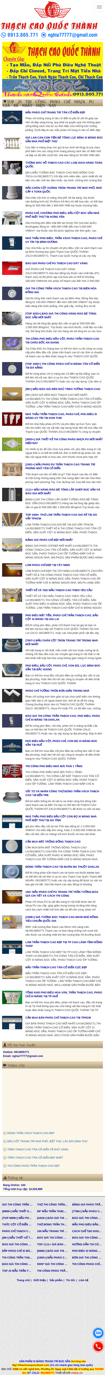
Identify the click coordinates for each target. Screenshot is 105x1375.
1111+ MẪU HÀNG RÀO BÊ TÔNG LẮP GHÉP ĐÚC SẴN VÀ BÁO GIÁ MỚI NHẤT (62, 491)
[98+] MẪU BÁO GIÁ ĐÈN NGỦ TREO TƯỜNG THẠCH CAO (62, 389)
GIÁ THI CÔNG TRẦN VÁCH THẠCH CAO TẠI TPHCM (17, 1204)
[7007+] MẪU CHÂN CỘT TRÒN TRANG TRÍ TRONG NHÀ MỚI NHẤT (61, 642)
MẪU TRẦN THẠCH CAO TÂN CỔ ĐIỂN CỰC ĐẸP (56, 967)
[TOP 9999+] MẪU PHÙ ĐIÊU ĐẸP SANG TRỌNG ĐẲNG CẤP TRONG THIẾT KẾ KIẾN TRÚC (17, 1218)
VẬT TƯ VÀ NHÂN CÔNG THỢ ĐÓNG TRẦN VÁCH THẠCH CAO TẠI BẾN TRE (62, 793)
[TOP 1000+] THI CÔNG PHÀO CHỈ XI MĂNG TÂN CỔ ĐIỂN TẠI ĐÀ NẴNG (62, 365)
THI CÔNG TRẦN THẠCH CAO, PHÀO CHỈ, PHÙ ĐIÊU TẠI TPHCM (17, 1257)
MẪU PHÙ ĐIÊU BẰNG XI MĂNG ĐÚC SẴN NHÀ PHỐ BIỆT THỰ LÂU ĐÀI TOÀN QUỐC (87, 1224)
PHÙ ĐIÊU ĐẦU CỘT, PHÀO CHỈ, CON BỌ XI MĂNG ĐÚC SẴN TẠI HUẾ (61, 743)
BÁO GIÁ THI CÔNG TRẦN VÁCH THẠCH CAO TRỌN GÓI (87, 1218)
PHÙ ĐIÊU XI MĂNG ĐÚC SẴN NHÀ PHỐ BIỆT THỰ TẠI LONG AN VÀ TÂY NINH (87, 1250)
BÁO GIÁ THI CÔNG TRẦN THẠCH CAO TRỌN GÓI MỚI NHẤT (17, 1244)
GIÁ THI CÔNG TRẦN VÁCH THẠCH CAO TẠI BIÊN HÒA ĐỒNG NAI (60, 290)
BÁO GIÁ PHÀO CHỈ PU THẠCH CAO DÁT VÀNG (56, 263)
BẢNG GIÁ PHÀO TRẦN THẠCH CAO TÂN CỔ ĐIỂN (87, 1204)
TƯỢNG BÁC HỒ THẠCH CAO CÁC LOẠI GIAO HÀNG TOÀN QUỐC (63, 164)
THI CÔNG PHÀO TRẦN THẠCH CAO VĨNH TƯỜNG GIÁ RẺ (52, 1270)
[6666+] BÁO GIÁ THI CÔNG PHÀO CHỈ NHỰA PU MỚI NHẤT (52, 1250)
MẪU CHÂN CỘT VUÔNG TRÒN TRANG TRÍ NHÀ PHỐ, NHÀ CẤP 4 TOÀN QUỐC (63, 189)
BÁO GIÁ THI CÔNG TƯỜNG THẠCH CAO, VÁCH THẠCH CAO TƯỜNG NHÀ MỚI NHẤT (52, 1237)
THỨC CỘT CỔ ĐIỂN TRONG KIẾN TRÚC (17, 1224)
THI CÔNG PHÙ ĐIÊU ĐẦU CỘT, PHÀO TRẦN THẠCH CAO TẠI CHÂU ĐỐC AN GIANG (62, 340)
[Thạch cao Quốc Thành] (99, 7)
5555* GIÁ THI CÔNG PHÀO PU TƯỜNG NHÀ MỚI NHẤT (52, 1264)
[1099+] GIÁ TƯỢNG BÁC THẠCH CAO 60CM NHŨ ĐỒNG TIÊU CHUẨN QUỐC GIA (61, 919)
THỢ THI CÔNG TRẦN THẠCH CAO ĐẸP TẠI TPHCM (52, 1204)
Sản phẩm (55, 1280)
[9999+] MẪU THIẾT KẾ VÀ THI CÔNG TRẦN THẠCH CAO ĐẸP (17, 1211)
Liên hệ (83, 1280)
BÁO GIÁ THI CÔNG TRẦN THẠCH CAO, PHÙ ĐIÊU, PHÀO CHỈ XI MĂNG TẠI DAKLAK (62, 717)
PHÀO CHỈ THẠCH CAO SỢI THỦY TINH (17, 1231)
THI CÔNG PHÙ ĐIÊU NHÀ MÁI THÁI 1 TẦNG (53, 766)
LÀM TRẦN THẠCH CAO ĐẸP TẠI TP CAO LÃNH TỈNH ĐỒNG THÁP (63, 944)
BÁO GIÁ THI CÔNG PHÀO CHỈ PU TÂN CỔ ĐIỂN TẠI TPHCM (87, 1237)
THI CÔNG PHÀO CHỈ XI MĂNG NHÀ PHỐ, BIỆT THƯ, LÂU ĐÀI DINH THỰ (87, 1264)
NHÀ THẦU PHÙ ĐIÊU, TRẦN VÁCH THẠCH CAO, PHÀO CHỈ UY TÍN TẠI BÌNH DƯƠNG (63, 240)
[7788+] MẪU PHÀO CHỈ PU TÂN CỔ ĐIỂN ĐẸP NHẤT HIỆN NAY (87, 1211)
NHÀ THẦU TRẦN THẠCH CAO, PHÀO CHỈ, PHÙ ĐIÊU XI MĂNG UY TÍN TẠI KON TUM (61, 416)
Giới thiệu (39, 1280)
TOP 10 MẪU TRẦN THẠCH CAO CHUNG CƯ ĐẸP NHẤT (17, 1270)
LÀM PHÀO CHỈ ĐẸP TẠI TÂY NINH (47, 565)
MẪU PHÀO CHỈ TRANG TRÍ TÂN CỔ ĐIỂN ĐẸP (55, 112)
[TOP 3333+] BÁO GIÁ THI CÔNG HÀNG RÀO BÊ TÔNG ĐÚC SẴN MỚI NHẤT (60, 315)
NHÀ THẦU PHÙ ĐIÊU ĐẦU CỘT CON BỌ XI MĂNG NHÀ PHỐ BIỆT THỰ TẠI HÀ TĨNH (61, 818)
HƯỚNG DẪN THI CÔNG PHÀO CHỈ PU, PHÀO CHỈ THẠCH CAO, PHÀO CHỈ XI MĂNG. (87, 1244)
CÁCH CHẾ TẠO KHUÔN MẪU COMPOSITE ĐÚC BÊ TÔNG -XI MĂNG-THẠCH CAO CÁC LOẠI (87, 1231)
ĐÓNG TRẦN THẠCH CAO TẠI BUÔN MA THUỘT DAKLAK (62, 866)
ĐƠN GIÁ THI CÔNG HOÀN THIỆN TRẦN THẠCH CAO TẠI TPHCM (87, 1257)
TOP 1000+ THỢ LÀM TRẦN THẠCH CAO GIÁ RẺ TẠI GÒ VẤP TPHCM (61, 516)
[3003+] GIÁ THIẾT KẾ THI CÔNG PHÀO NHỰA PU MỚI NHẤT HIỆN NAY (64, 441)
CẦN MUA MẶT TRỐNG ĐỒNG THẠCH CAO (52, 841)
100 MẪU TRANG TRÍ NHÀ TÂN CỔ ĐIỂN (52, 1231)
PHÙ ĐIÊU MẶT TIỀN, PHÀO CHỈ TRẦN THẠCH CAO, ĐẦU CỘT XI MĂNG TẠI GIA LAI (61, 617)
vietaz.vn (77, 1372)
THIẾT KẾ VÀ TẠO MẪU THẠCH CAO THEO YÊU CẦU (58, 590)
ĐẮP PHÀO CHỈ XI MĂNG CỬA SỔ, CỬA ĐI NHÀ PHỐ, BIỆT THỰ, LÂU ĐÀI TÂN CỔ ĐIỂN (17, 1250)
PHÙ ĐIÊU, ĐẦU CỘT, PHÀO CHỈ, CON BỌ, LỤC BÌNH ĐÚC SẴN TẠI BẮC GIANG (62, 667)
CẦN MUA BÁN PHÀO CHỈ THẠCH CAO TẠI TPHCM (58, 1017)
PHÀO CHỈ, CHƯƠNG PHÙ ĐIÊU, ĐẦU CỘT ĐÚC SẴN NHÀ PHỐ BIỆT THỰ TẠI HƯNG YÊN (62, 215)
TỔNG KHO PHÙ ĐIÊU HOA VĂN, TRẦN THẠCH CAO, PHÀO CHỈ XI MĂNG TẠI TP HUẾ (63, 994)
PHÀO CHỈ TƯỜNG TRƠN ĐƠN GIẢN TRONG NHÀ (57, 690)
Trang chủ (23, 1280)
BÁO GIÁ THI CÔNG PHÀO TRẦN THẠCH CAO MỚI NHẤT (17, 1264)
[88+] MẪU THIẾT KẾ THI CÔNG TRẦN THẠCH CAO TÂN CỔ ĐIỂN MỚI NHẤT (17, 1237)
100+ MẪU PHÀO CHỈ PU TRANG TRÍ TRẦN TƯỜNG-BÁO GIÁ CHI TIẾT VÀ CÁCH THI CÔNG (61, 893)
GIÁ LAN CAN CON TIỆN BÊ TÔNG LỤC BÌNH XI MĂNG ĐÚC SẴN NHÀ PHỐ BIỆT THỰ (64, 139)
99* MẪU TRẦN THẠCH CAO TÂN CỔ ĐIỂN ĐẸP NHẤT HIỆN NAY (52, 1211)
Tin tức (70, 1280)
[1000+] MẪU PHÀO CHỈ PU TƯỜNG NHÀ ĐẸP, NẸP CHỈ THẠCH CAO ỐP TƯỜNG (52, 1257)
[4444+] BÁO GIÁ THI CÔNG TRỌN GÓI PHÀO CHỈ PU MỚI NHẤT (52, 1218)
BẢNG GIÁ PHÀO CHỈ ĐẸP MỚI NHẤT (49, 539)
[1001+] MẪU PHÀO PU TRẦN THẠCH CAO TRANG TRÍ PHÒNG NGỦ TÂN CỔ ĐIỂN (60, 466)
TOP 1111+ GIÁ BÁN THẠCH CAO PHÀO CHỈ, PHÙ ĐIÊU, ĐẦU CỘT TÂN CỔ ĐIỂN (52, 1244)
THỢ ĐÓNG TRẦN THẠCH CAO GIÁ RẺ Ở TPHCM (52, 1224)
